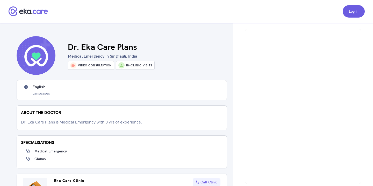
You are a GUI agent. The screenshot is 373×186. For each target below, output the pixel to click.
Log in (353, 11)
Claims (40, 159)
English (39, 87)
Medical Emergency (50, 151)
